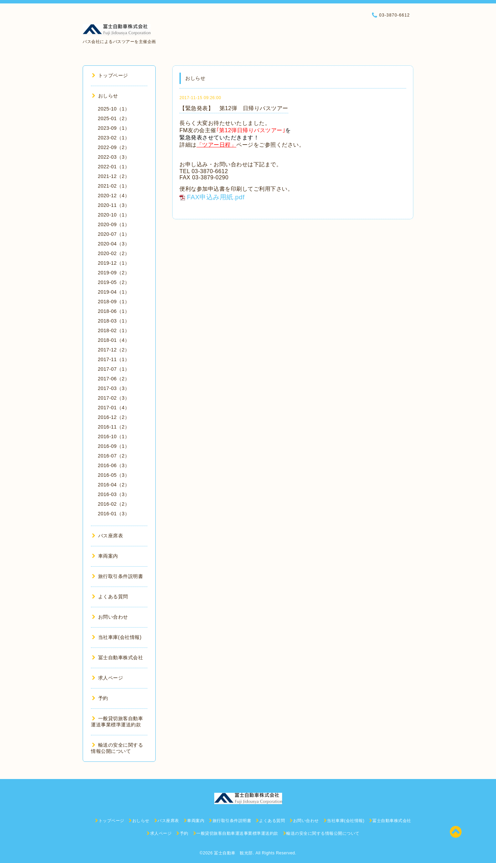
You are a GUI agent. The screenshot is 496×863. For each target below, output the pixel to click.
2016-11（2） (114, 427)
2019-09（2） (114, 272)
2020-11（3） (114, 205)
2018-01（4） (114, 340)
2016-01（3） (114, 513)
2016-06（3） (114, 465)
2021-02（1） (114, 186)
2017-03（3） (114, 388)
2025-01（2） (114, 118)
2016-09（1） (114, 446)
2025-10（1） (114, 109)
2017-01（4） (114, 407)
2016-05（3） (114, 475)
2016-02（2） (114, 504)
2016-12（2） (114, 417)
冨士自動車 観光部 (233, 853)
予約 (100, 698)
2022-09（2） (114, 147)
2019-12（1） (114, 263)
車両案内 (105, 556)
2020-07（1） (114, 234)
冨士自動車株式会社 (117, 657)
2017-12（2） (114, 349)
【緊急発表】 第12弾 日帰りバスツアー (233, 108)
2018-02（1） (114, 330)
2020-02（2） (114, 253)
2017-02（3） (114, 398)
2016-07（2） (114, 456)
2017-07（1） (114, 369)
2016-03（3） (114, 494)
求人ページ (107, 678)
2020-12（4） (114, 195)
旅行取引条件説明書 (117, 576)
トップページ (110, 75)
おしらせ (105, 95)
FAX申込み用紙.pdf (216, 197)
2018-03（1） (114, 321)
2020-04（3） (114, 243)
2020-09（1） (114, 224)
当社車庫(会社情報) (117, 637)
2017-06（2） (114, 378)
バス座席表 (107, 535)
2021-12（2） (114, 176)
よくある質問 (110, 596)
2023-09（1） (114, 128)
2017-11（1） (114, 359)
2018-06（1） (114, 311)
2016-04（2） (114, 484)
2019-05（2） (114, 282)
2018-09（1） (114, 301)
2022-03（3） (114, 157)
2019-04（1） (114, 292)
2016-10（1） (114, 436)
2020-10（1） (114, 215)
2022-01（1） (114, 166)
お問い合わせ (110, 617)
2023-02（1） (114, 137)
